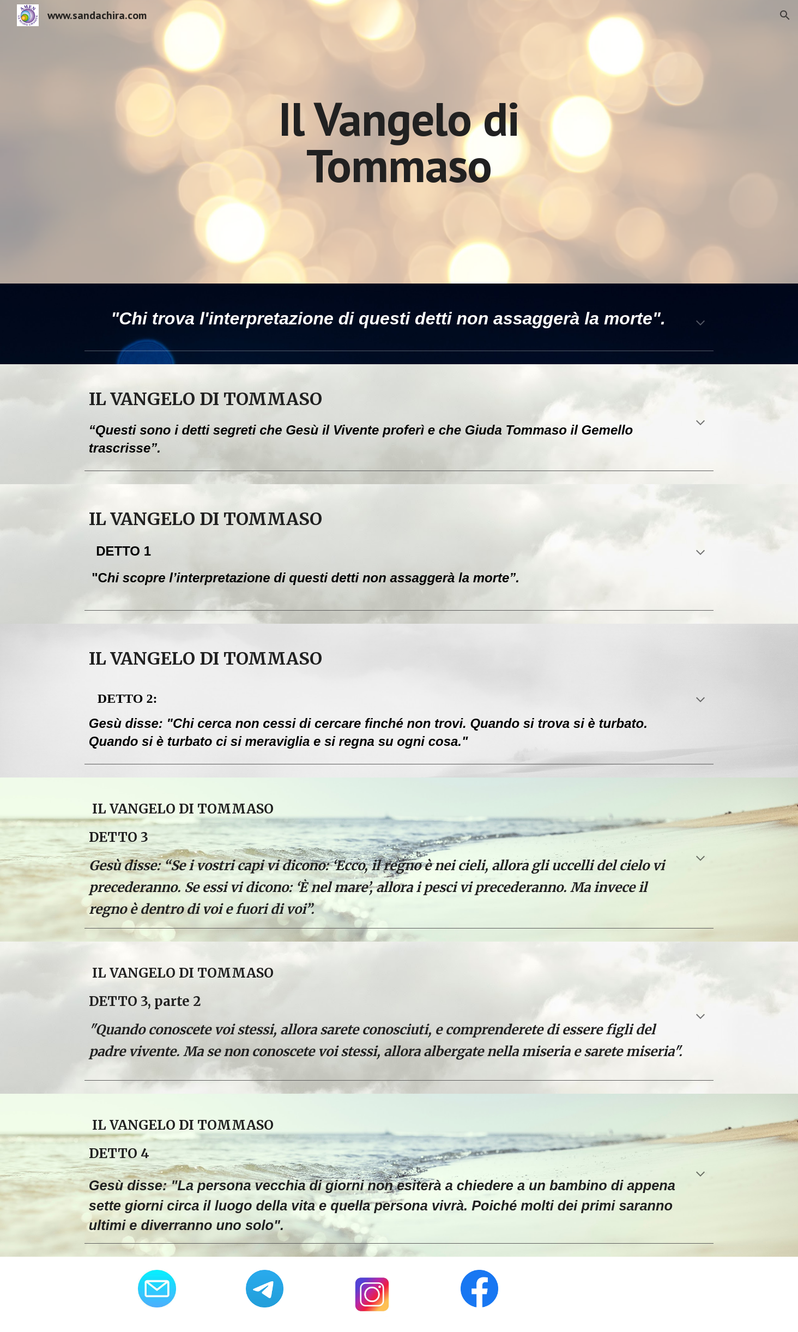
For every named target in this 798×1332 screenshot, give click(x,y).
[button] (785, 15)
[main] (399, 142)
